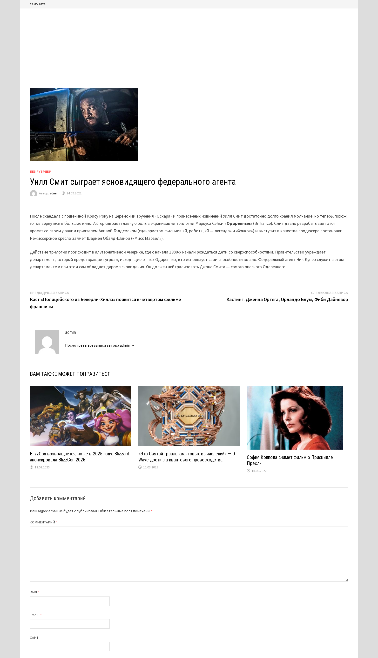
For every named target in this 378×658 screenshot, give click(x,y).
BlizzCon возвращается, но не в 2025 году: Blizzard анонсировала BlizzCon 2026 (79, 457)
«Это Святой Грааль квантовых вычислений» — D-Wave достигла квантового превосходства (187, 457)
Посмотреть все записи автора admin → (100, 345)
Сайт (34, 637)
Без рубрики (40, 171)
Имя (35, 592)
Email (36, 615)
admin (54, 193)
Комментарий (44, 522)
